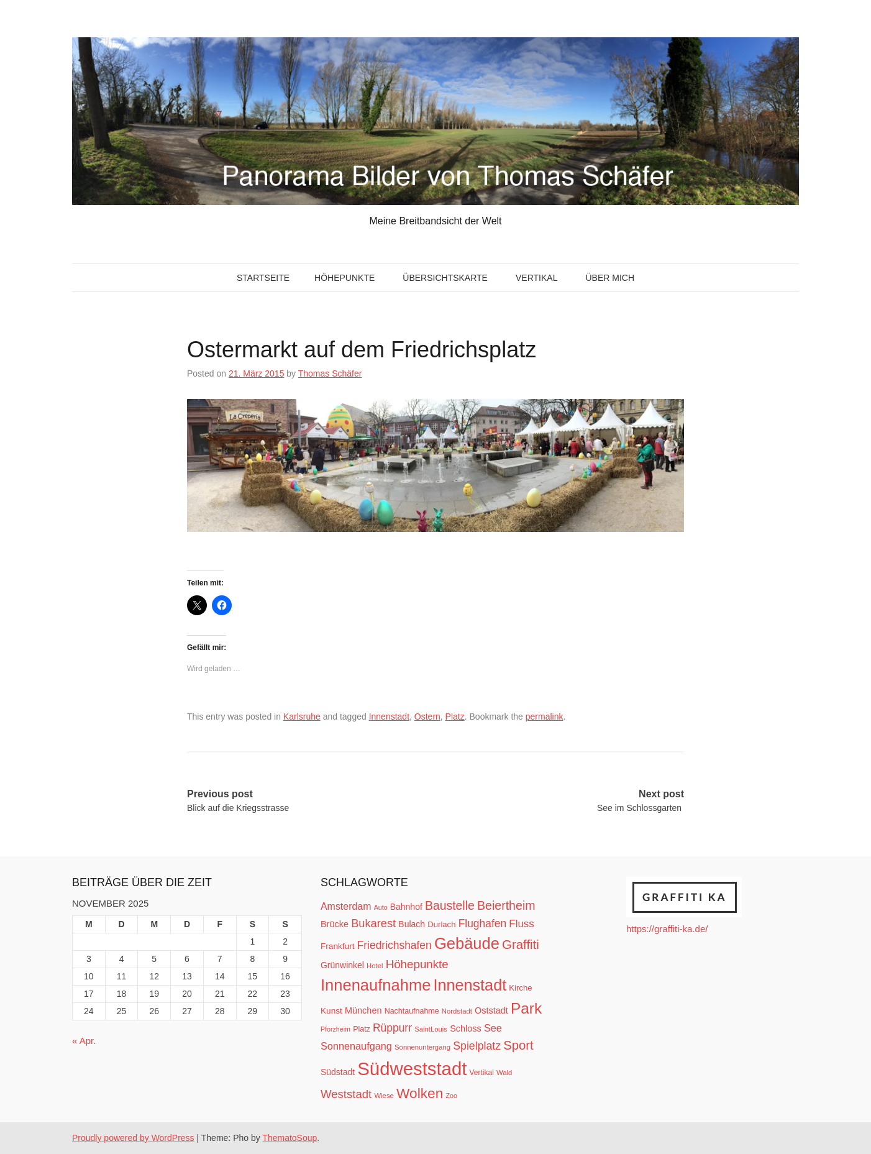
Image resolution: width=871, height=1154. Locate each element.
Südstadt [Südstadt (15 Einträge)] (338, 1072)
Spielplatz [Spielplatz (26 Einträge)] (477, 1046)
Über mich (609, 278)
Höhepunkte (344, 278)
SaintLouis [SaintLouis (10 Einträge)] (430, 1029)
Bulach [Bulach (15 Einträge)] (411, 924)
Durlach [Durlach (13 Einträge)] (441, 924)
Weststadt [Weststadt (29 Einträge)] (346, 1094)
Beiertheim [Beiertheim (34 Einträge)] (506, 905)
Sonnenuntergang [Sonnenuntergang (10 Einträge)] (422, 1047)
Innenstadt (389, 716)
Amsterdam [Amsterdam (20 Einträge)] (346, 906)
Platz (455, 716)
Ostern (427, 716)
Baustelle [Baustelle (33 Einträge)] (450, 905)
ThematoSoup (289, 1138)
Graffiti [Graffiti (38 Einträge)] (520, 944)
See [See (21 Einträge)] (493, 1027)
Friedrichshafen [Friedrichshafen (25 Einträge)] (394, 945)
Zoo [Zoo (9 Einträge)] (451, 1095)
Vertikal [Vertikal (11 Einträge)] (482, 1072)
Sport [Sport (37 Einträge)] (518, 1045)
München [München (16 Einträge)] (363, 1010)
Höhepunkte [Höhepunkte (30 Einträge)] (417, 964)
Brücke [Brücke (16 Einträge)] (335, 924)
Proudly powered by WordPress (133, 1138)
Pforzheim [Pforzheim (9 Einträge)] (335, 1029)
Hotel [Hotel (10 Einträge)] (375, 965)
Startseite (263, 278)
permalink (544, 716)
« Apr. (84, 1040)
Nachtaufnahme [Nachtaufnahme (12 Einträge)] (412, 1011)
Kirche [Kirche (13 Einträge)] (520, 987)
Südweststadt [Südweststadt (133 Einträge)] (412, 1068)
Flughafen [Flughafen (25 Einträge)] (482, 923)
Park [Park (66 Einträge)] (526, 1008)
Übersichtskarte (445, 278)
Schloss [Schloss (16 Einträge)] (465, 1028)
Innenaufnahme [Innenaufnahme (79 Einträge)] (376, 985)
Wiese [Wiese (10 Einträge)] (383, 1095)
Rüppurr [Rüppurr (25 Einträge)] (392, 1028)
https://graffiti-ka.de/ (667, 928)
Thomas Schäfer (330, 373)
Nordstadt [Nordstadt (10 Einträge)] (457, 1011)
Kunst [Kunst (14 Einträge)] (331, 1010)
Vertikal (536, 278)
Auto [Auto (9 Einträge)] (381, 907)
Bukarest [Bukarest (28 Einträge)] (373, 923)
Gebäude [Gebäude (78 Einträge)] (466, 943)
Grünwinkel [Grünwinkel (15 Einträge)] (342, 965)
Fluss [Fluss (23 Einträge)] (521, 924)
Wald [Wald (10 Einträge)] (504, 1072)
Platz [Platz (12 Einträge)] (361, 1029)
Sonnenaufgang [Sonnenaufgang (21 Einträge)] (356, 1045)
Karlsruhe (302, 716)
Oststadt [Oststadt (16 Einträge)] (491, 1010)
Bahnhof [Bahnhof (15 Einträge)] (406, 907)
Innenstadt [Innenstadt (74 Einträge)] (470, 985)
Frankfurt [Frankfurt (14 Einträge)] (338, 946)
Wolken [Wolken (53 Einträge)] (419, 1093)
